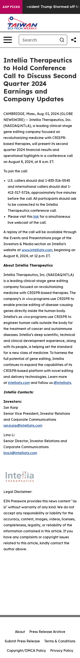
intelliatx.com (19, 382)
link (36, 216)
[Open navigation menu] (7, 40)
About (20, 632)
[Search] (38, 40)
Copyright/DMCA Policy (26, 650)
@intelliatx (62, 382)
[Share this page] (74, 40)
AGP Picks (11, 7)
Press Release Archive (47, 632)
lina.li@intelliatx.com (20, 453)
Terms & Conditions (59, 641)
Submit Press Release (22, 641)
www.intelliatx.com (37, 250)
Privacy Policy (61, 650)
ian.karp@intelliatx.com (22, 425)
